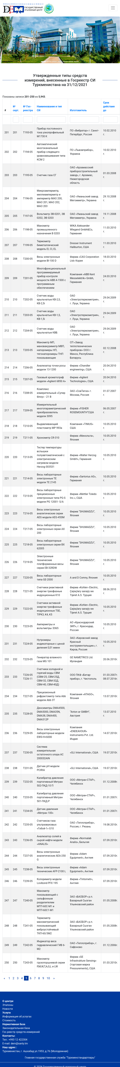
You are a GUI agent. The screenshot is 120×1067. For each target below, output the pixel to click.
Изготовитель (78, 110)
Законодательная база (16, 1028)
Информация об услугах (16, 1016)
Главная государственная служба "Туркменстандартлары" (60, 1057)
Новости (7, 1008)
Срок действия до (109, 106)
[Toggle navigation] (112, 8)
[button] (43, 61)
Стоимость (9, 1020)
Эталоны (7, 1005)
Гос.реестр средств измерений (21, 1031)
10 (48, 978)
